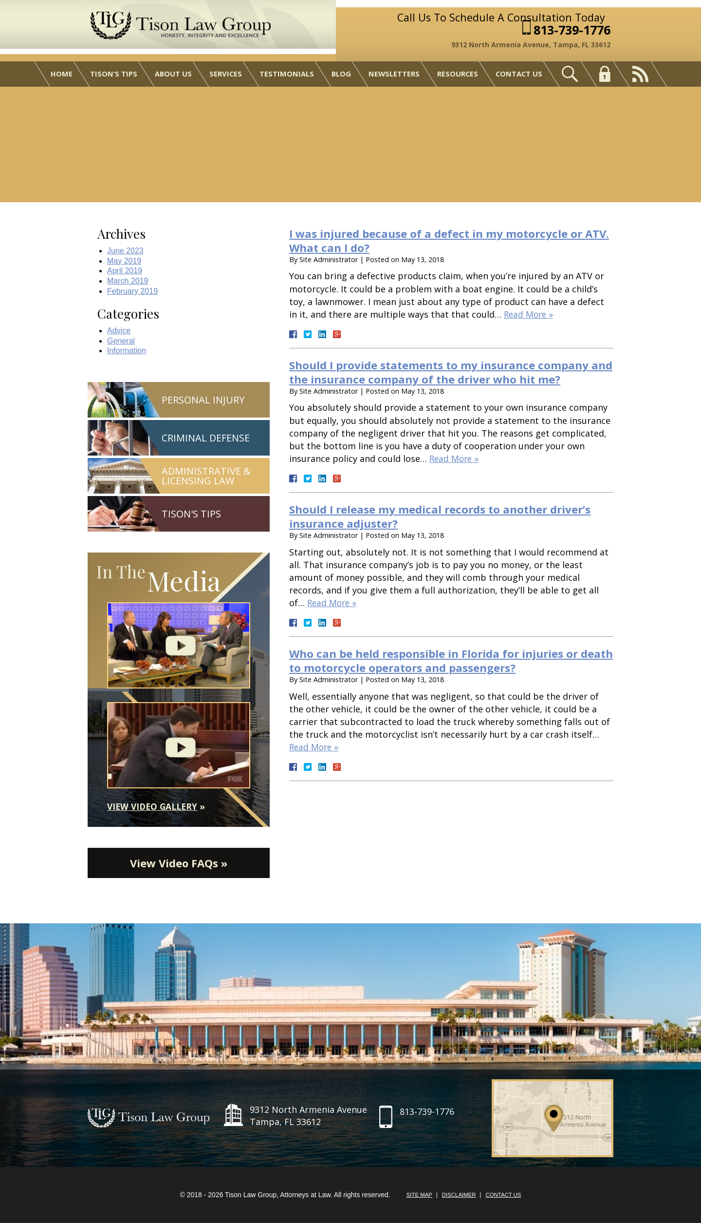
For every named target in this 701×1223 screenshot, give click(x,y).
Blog (341, 77)
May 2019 (124, 261)
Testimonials (286, 77)
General (121, 341)
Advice (118, 330)
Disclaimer (458, 1195)
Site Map (417, 1195)
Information (126, 350)
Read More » (529, 314)
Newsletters (394, 77)
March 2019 (127, 281)
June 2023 (125, 251)
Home (60, 77)
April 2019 (124, 271)
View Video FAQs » (178, 863)
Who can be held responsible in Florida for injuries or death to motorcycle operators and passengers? (444, 660)
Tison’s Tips (112, 77)
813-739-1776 (574, 31)
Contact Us (520, 77)
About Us (172, 77)
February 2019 (132, 291)
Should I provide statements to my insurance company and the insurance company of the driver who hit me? (448, 372)
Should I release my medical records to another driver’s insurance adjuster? (449, 516)
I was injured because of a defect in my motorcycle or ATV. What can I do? (444, 240)
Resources (458, 77)
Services (224, 77)
